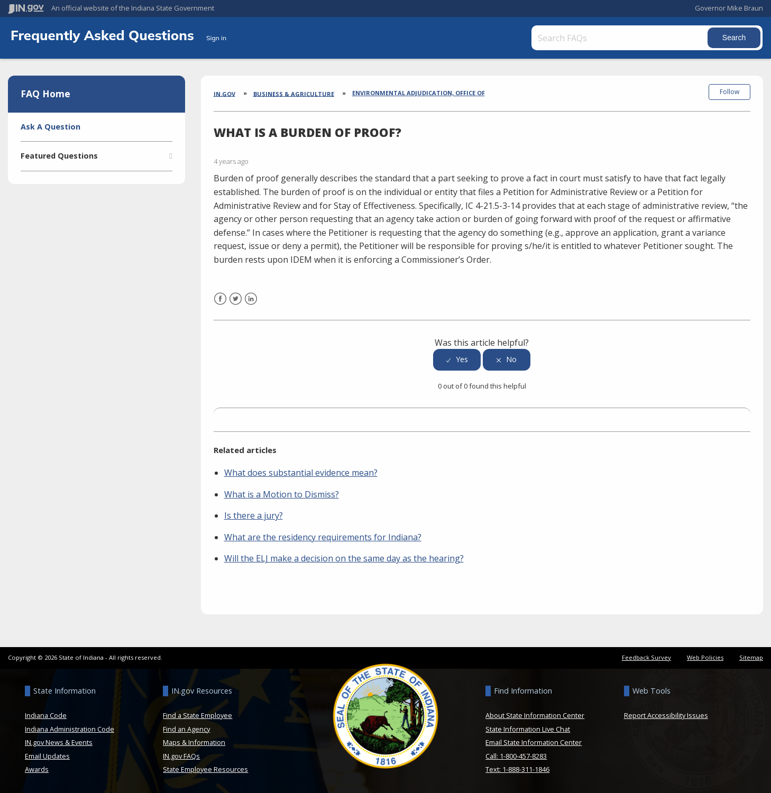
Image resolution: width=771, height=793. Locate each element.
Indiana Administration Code (69, 728)
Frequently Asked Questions (104, 34)
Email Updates (47, 755)
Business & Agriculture (293, 93)
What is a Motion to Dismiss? (281, 494)
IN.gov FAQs (181, 755)
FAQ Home (45, 93)
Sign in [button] (216, 38)
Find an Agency (186, 728)
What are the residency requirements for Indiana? (322, 536)
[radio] (457, 359)
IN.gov (224, 93)
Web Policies (705, 657)
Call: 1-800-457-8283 (516, 755)
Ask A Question (50, 127)
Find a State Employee (197, 715)
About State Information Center (534, 715)
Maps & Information (194, 741)
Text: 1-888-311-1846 (517, 768)
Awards (37, 768)
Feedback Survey (646, 657)
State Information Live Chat (527, 728)
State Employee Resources (205, 768)
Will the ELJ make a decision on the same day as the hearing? (344, 558)
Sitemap (751, 657)
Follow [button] (729, 91)
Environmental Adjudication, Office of (418, 93)
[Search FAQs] (621, 37)
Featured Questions (59, 156)
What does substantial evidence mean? (301, 472)
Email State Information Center (533, 741)
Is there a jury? (253, 515)
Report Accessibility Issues (666, 715)
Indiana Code (46, 715)
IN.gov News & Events (59, 741)
